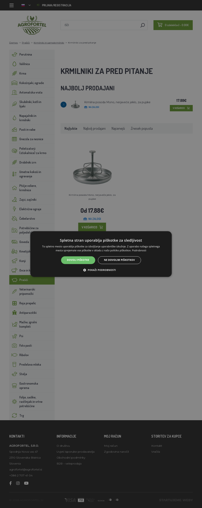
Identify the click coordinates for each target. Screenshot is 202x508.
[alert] (101, 254)
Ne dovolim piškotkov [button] (119, 260)
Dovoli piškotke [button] (78, 260)
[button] (101, 270)
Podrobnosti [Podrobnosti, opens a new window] (139, 250)
